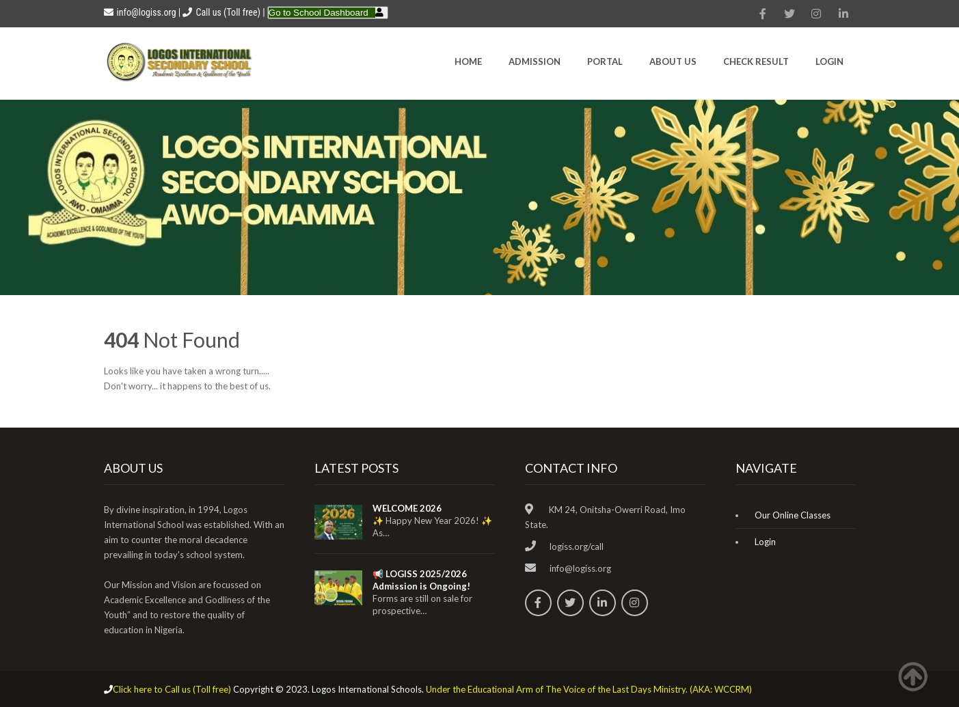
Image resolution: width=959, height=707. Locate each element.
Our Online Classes (792, 515)
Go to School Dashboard (318, 13)
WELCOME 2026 (407, 508)
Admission (534, 61)
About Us (673, 61)
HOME (468, 61)
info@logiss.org (140, 12)
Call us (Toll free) (227, 12)
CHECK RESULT (756, 61)
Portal (605, 61)
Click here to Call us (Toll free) (172, 689)
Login (829, 61)
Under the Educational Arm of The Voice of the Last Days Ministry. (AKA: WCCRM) (589, 689)
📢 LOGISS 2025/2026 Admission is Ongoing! (421, 580)
